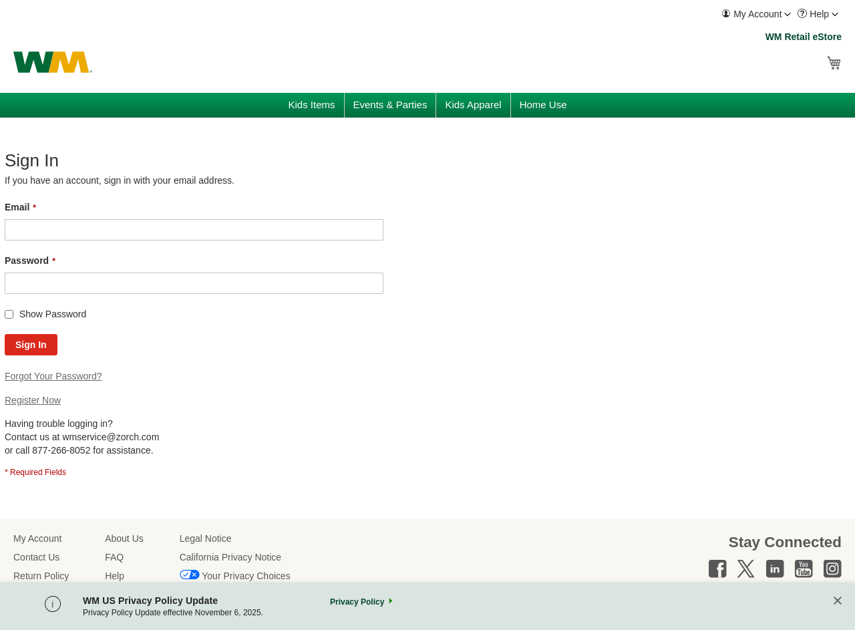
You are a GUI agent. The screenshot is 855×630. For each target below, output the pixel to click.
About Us (124, 538)
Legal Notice (206, 538)
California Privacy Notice (231, 557)
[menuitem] (756, 14)
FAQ (114, 557)
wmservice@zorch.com (110, 437)
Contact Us (36, 557)
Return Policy (41, 576)
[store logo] (52, 62)
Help (114, 576)
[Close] (837, 601)
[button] (756, 14)
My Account (37, 538)
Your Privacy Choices (246, 576)
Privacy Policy (357, 602)
